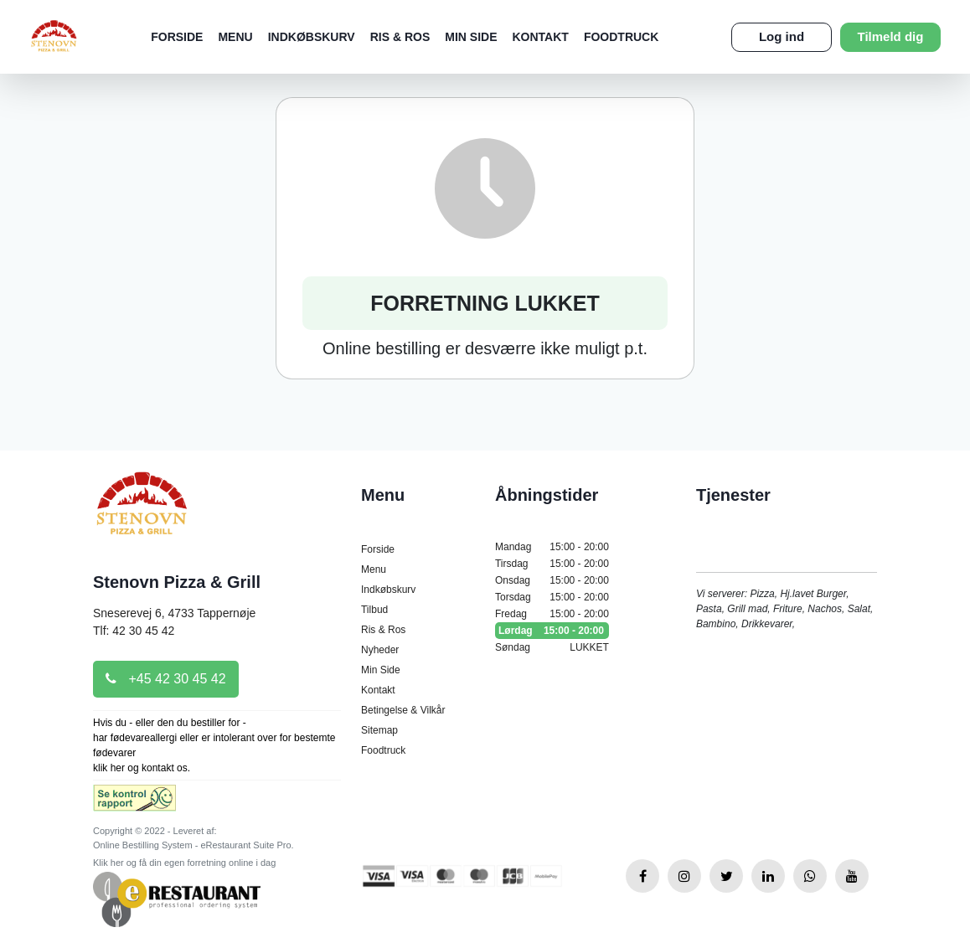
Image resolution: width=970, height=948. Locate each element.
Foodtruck (621, 37)
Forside (177, 37)
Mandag (552, 546)
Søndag (552, 647)
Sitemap (379, 730)
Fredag (552, 613)
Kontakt (540, 37)
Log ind (781, 36)
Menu (235, 37)
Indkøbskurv (311, 37)
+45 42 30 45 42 (166, 679)
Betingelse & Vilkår (403, 710)
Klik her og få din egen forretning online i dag (184, 863)
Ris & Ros (400, 37)
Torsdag (552, 597)
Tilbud (374, 610)
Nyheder (380, 650)
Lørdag (552, 630)
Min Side (471, 37)
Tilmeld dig (891, 36)
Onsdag (552, 580)
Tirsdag (552, 563)
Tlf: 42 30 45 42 (133, 630)
